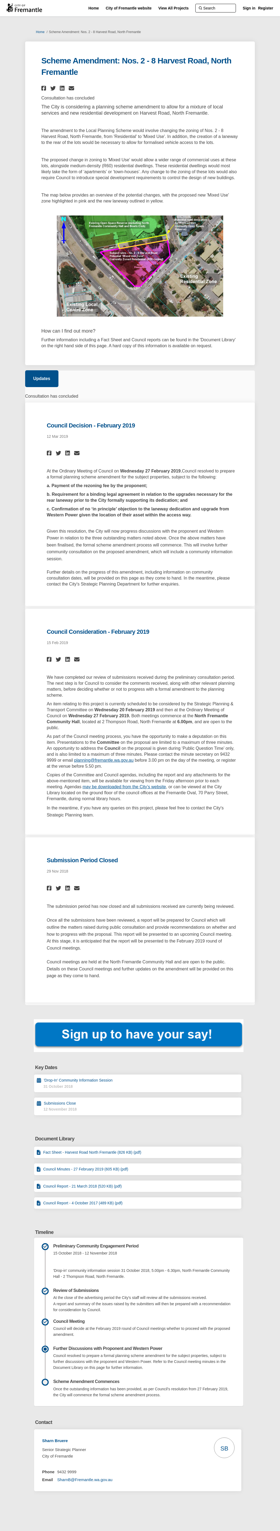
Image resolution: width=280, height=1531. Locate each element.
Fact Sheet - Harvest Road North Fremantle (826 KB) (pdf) (92, 1152)
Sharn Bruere (55, 1440)
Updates (41, 378)
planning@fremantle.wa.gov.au (104, 760)
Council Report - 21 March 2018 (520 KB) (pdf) (82, 1186)
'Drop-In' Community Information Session (78, 1080)
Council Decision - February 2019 (91, 425)
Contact (43, 1422)
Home (40, 32)
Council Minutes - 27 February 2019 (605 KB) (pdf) (85, 1169)
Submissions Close (60, 1103)
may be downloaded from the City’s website (124, 786)
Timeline (44, 1232)
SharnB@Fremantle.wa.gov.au (84, 1479)
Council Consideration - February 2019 (98, 631)
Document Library (54, 1138)
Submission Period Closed (82, 860)
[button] (44, 88)
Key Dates (46, 1067)
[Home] (93, 8)
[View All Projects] (173, 8)
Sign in (249, 8)
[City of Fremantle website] (128, 8)
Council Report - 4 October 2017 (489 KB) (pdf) (83, 1203)
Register (265, 8)
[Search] (215, 8)
